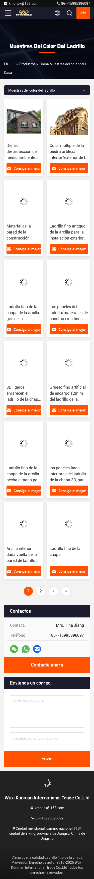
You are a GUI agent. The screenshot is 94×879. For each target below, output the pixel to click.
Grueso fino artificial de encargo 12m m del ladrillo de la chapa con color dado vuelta (68, 399)
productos (27, 64)
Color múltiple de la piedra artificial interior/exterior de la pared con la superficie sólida (68, 157)
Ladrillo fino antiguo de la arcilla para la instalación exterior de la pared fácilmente (67, 238)
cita (83, 13)
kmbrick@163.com (21, 4)
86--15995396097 (73, 4)
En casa (8, 68)
